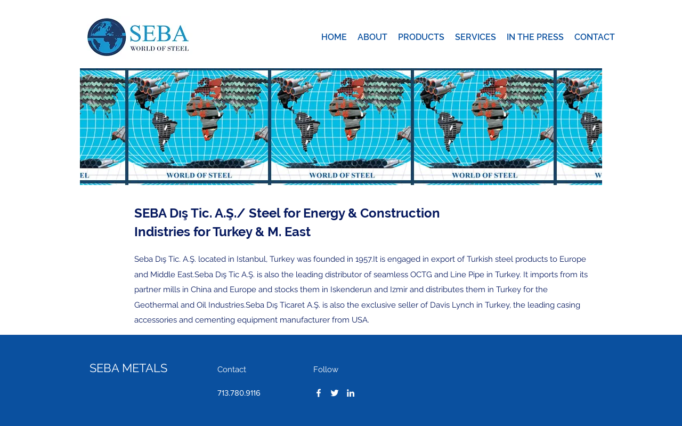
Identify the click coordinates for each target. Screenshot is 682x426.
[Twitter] (334, 393)
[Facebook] (318, 393)
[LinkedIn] (350, 393)
